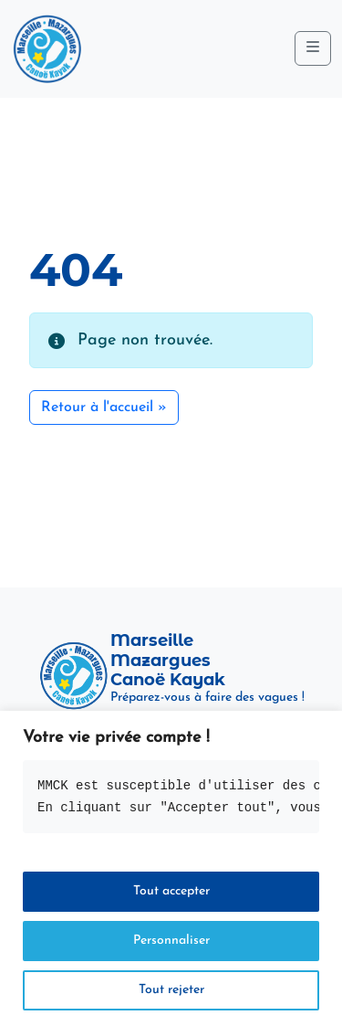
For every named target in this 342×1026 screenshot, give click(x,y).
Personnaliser (171, 940)
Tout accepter (171, 891)
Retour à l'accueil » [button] (104, 407)
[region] (171, 868)
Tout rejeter (171, 990)
